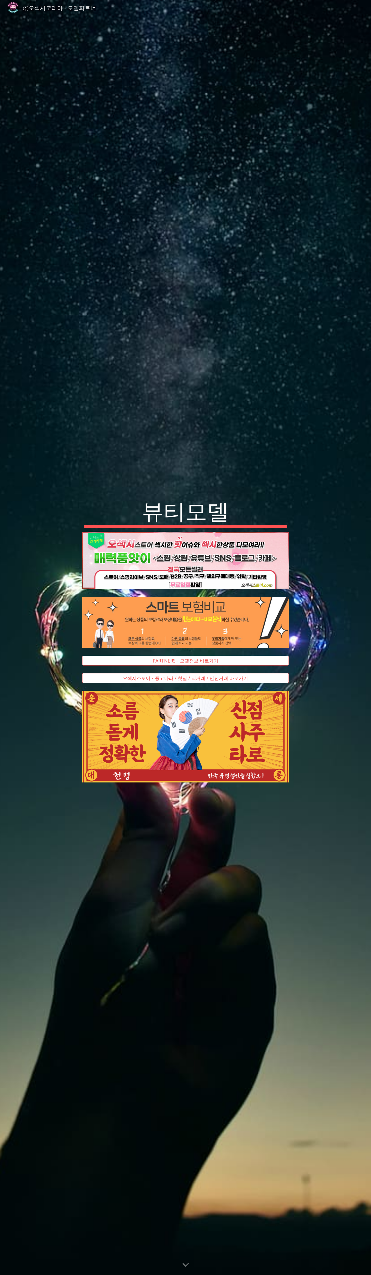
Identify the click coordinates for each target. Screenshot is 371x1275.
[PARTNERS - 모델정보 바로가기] (185, 661)
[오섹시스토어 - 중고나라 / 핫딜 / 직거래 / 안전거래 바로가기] (185, 678)
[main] (185, 512)
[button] (185, 1265)
